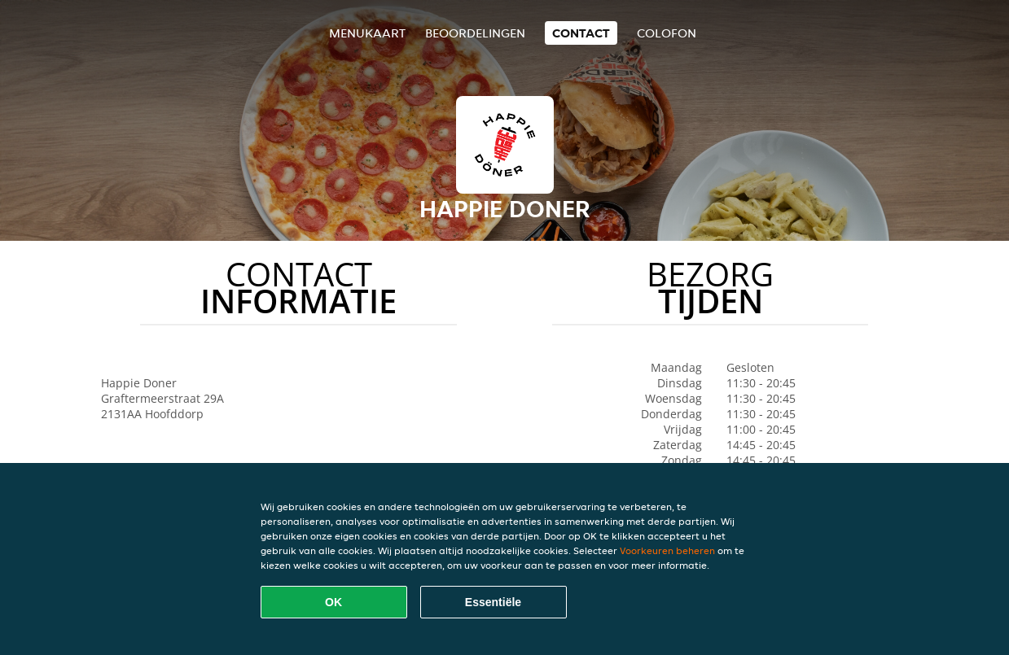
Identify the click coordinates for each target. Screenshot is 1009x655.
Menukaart (367, 32)
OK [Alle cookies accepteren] (333, 602)
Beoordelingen (475, 32)
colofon (666, 32)
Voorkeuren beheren (667, 550)
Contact (581, 32)
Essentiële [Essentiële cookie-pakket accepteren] (493, 602)
